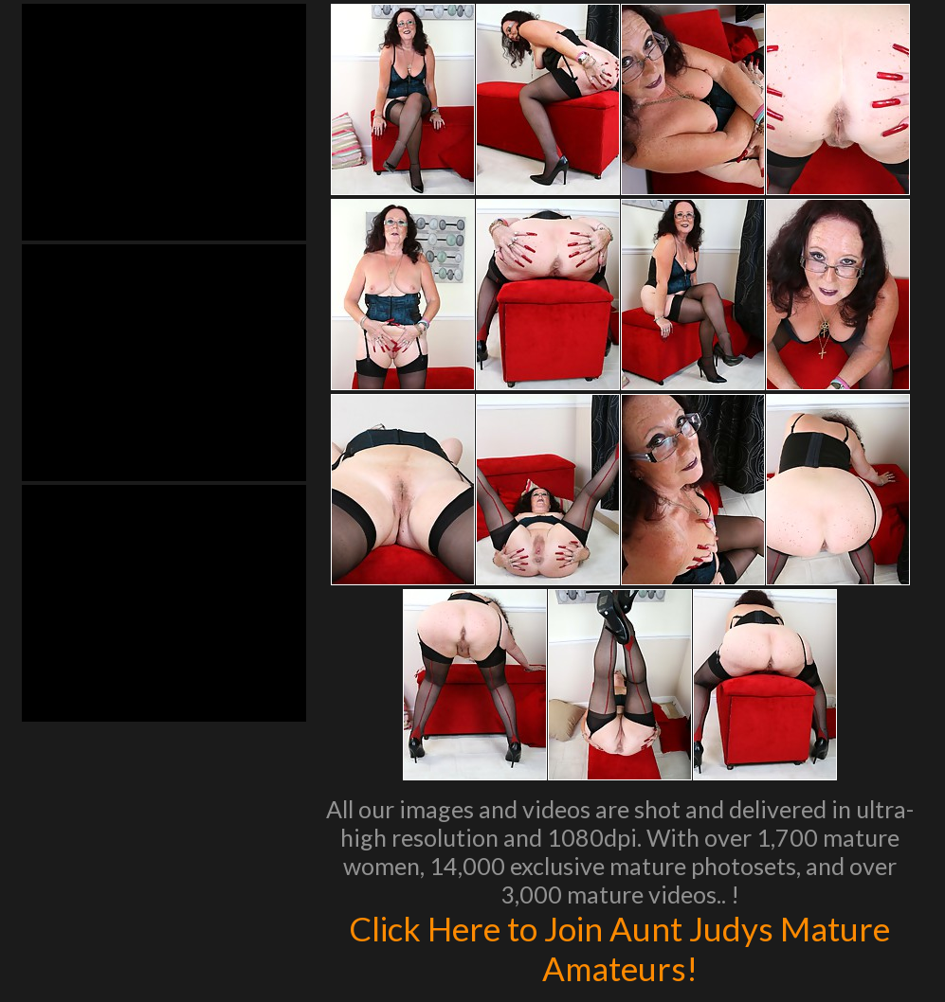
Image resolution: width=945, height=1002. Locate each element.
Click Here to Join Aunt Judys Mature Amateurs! (619, 948)
